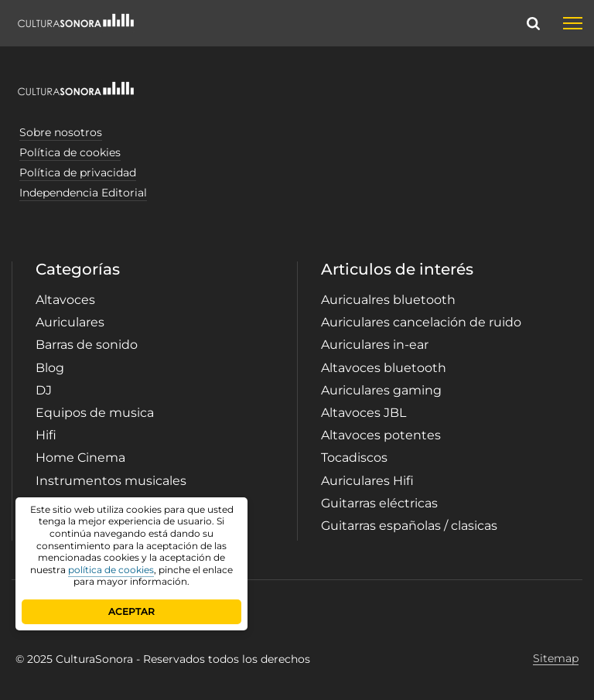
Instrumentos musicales (111, 480)
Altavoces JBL (363, 412)
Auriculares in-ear (374, 344)
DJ (44, 390)
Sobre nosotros (60, 132)
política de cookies (111, 569)
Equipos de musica (95, 412)
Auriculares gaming (381, 390)
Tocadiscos (354, 457)
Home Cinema (80, 457)
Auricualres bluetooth (388, 299)
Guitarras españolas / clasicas (409, 525)
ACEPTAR (131, 611)
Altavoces (65, 299)
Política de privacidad (77, 172)
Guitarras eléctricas (379, 503)
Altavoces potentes (381, 435)
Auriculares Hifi (367, 480)
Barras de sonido (87, 344)
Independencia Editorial (83, 193)
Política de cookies (70, 152)
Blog (50, 367)
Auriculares (70, 322)
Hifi (46, 435)
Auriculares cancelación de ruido (421, 322)
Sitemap (556, 658)
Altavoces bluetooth (383, 367)
